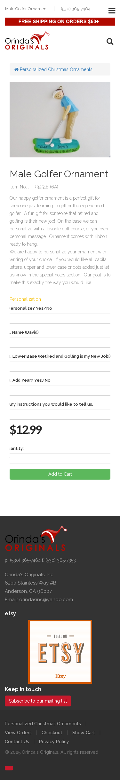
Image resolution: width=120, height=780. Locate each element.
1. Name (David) (23, 332)
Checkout (52, 732)
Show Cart (83, 732)
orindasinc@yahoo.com (46, 599)
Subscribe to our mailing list (38, 701)
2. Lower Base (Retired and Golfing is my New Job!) (59, 356)
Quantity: (14, 448)
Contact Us (17, 741)
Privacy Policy (54, 741)
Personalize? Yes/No (30, 308)
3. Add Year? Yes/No (29, 380)
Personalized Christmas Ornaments (53, 69)
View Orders (18, 732)
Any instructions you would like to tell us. (50, 404)
